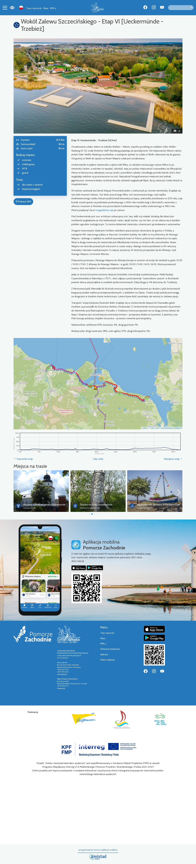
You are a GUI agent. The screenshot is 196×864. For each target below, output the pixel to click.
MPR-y (53, 8)
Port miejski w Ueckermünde (38, 504)
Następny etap (173, 458)
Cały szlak (98, 458)
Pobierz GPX (23, 201)
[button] (26, 86)
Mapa (45, 8)
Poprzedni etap (23, 458)
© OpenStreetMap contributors (170, 428)
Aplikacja (104, 654)
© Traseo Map (153, 428)
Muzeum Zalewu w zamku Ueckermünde (101, 504)
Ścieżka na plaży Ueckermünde (153, 504)
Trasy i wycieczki (34, 8)
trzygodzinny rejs (104, 210)
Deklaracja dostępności (110, 649)
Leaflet (144, 428)
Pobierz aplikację (107, 660)
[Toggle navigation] (4, 7)
